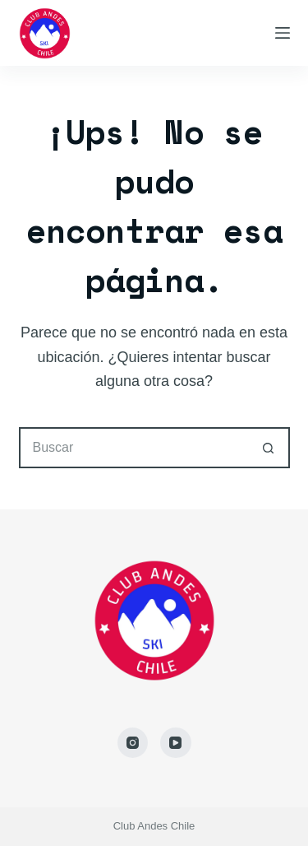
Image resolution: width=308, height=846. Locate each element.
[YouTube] (175, 743)
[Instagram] (133, 743)
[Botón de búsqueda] (269, 447)
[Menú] (282, 33)
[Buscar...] (134, 447)
